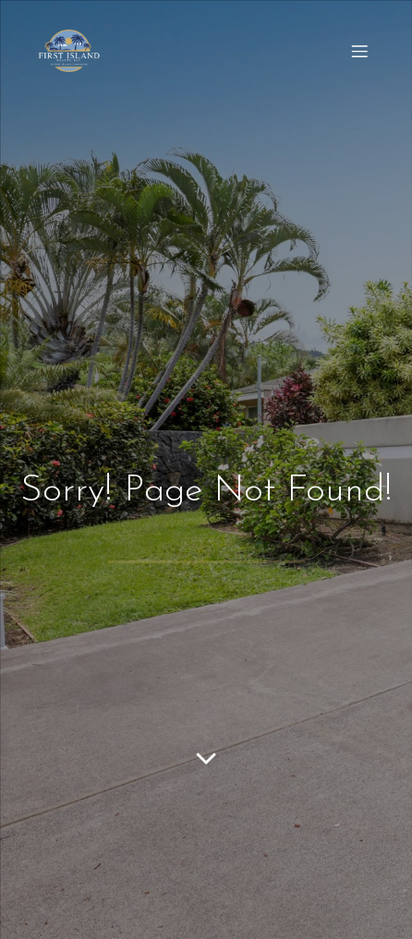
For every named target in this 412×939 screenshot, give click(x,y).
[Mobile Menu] (359, 50)
